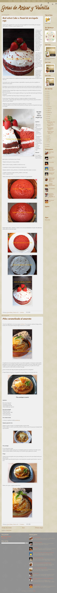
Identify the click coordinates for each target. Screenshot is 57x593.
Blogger (34, 591)
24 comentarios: (21, 524)
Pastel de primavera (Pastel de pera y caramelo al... (50, 128)
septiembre (49, 112)
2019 (47, 97)
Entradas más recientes (7, 528)
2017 (47, 101)
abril (48, 136)
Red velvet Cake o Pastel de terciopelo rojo (51, 122)
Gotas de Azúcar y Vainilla (25, 8)
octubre (48, 110)
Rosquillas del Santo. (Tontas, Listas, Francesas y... (50, 132)
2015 (47, 105)
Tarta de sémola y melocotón (51, 157)
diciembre (48, 106)
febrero (48, 140)
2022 (47, 91)
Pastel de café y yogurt (51, 152)
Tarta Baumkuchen (52, 188)
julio (48, 116)
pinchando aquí (17, 420)
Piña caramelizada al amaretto (17, 318)
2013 (47, 146)
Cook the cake (22, 324)
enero (48, 142)
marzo (48, 138)
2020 (47, 95)
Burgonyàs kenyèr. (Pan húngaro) (51, 173)
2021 (47, 93)
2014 (47, 144)
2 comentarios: (22, 312)
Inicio (23, 528)
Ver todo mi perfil (4, 538)
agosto (48, 114)
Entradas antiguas (39, 528)
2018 (47, 99)
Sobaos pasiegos (51, 162)
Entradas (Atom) (8, 530)
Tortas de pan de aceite (51, 201)
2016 (47, 103)
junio (48, 118)
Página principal (47, 220)
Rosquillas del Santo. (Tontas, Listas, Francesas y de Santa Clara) (52, 169)
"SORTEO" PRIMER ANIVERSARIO (52, 184)
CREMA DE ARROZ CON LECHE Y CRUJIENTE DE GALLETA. (50, 196)
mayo (48, 120)
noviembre (49, 108)
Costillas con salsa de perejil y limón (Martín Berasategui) (52, 179)
